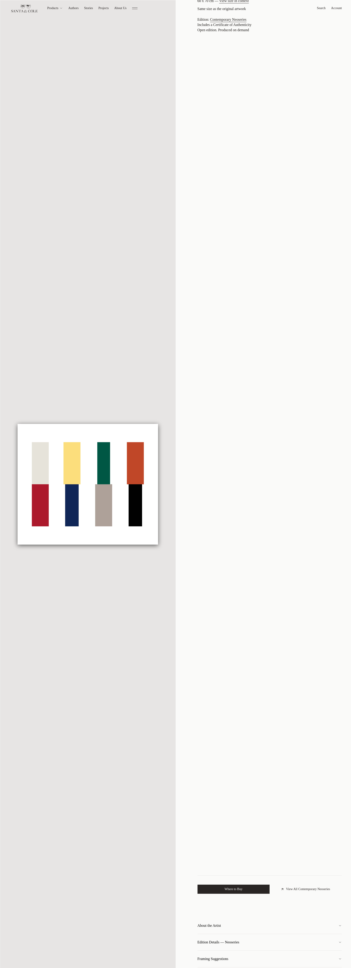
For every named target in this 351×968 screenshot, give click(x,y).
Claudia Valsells (218, 25)
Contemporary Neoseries (228, 85)
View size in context (234, 66)
